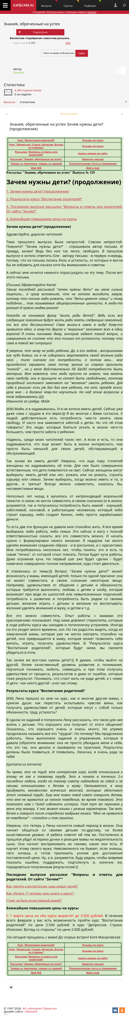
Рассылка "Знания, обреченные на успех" (36, 159)
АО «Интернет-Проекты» (40, 1008)
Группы (71, 3)
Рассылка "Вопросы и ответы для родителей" (36, 153)
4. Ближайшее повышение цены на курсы (41, 219)
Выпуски (49, 3)
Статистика (14, 84)
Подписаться (40, 32)
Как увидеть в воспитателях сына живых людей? (42, 886)
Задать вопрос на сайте (93, 153)
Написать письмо (93, 159)
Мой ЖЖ (36, 168)
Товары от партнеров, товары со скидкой (36, 163)
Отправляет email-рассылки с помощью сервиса (64, 12)
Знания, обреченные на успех (32, 23)
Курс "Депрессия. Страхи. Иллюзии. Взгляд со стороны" (36, 146)
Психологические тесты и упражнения (93, 163)
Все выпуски (69, 113)
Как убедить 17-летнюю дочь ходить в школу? (40, 893)
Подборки (92, 3)
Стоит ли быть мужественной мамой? (34, 900)
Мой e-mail (92, 168)
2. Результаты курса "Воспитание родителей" (44, 199)
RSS (68, 43)
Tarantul (18, 72)
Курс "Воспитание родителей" (36, 140)
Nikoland (31, 1011)
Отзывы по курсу (92, 140)
